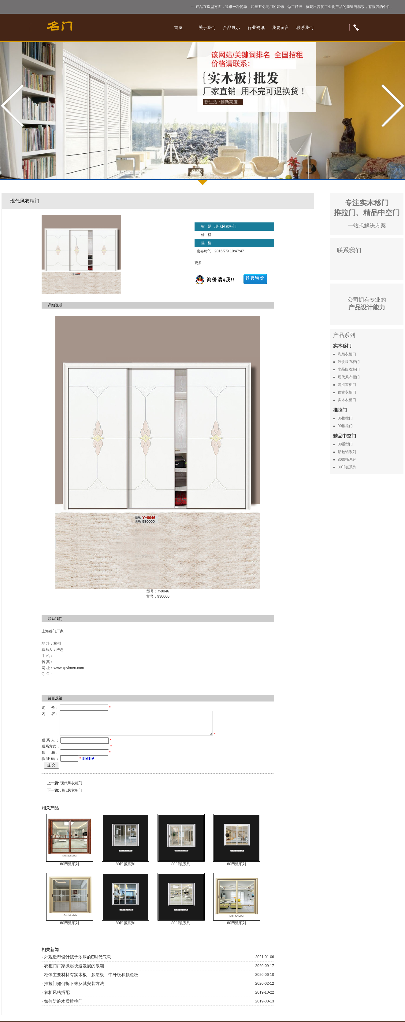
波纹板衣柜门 (349, 362)
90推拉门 (345, 426)
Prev (13, 106)
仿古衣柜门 (347, 392)
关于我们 (207, 27)
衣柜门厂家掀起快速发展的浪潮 (74, 970)
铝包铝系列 (347, 452)
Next (392, 106)
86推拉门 (345, 418)
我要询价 (255, 278)
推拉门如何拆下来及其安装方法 (74, 988)
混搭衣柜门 (347, 385)
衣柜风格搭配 (57, 997)
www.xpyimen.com (69, 668)
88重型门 (345, 444)
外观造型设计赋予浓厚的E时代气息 (77, 961)
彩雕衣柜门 (347, 354)
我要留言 (280, 27)
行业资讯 (256, 27)
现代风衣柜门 (71, 788)
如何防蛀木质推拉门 (63, 1005)
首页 (178, 27)
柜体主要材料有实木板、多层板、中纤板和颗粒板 (91, 979)
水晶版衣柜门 (349, 369)
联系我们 (305, 27)
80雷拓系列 (347, 459)
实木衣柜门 (347, 400)
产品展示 (231, 27)
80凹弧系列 (69, 868)
